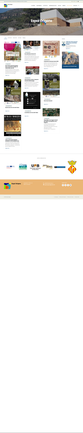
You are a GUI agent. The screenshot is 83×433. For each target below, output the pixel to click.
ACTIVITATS (45, 5)
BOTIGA (59, 5)
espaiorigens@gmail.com (49, 184)
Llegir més (7, 75)
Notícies (19, 37)
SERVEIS (63, 5)
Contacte (75, 5)
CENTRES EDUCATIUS (52, 5)
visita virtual (69, 5)
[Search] (78, 5)
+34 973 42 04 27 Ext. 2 (48, 183)
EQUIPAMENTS (39, 5)
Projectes (15, 37)
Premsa (24, 37)
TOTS (5, 37)
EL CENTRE (33, 5)
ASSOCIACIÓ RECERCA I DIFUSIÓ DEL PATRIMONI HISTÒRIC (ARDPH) (15, 1)
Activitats (10, 37)
